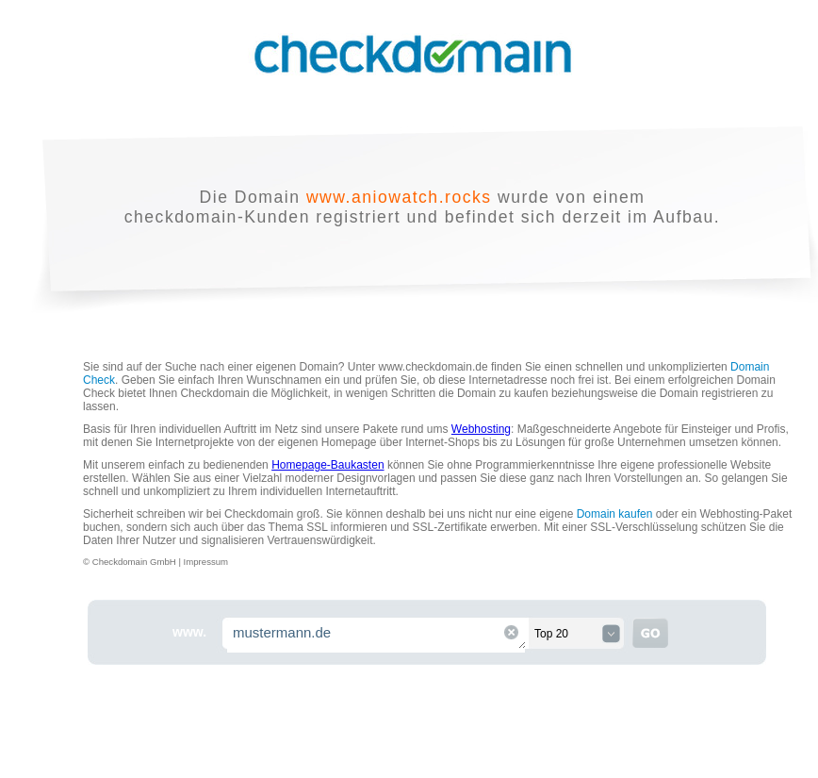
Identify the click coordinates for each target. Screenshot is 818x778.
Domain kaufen (615, 514)
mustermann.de (377, 635)
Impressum (206, 561)
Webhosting (481, 429)
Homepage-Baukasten (327, 465)
